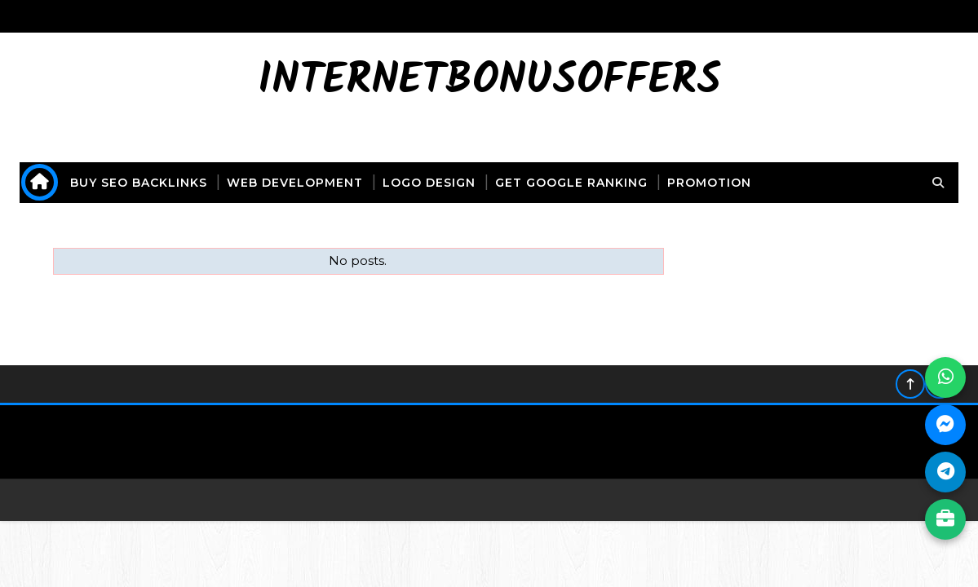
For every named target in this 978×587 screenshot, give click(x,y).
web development (295, 182)
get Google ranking (571, 182)
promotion (709, 182)
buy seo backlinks (138, 182)
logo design (429, 182)
